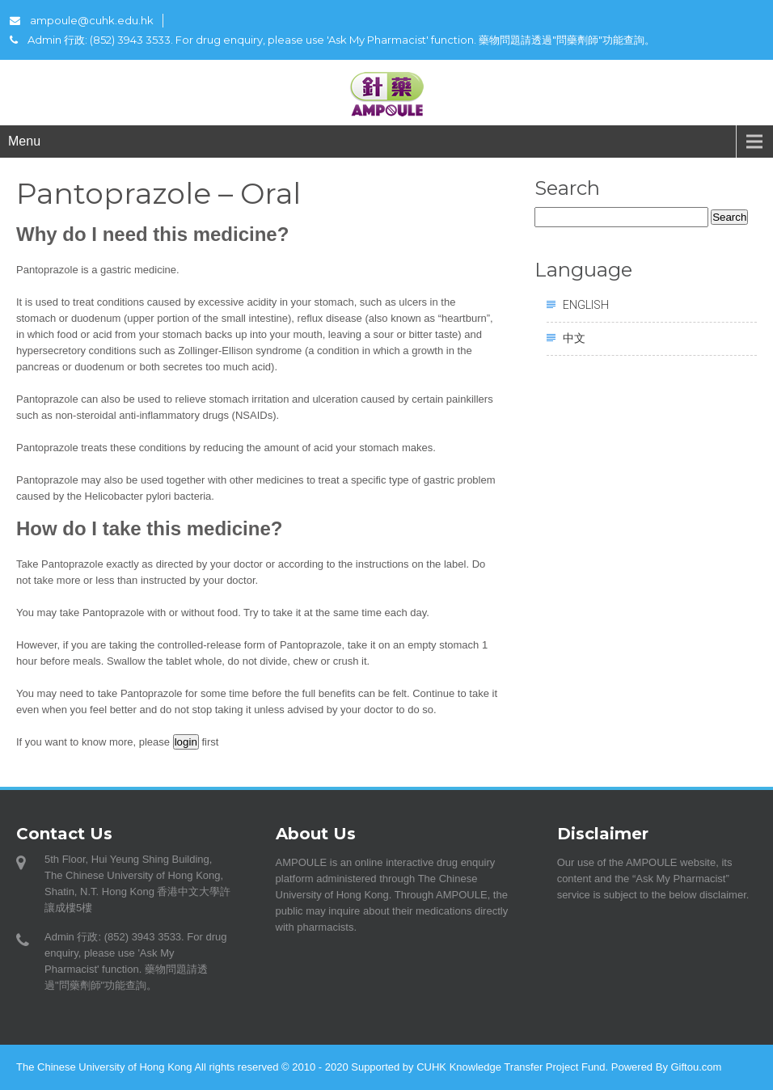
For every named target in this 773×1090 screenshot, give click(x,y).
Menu (24, 141)
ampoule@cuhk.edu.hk (82, 20)
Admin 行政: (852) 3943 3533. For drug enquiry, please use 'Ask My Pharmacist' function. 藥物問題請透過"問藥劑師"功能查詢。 (332, 39)
